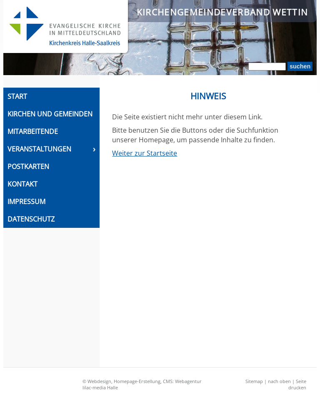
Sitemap (254, 381)
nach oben (279, 381)
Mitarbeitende (33, 131)
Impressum (26, 201)
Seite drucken (297, 384)
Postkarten (28, 166)
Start (17, 96)
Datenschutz (31, 219)
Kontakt (23, 184)
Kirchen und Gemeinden (50, 114)
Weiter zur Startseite (144, 153)
